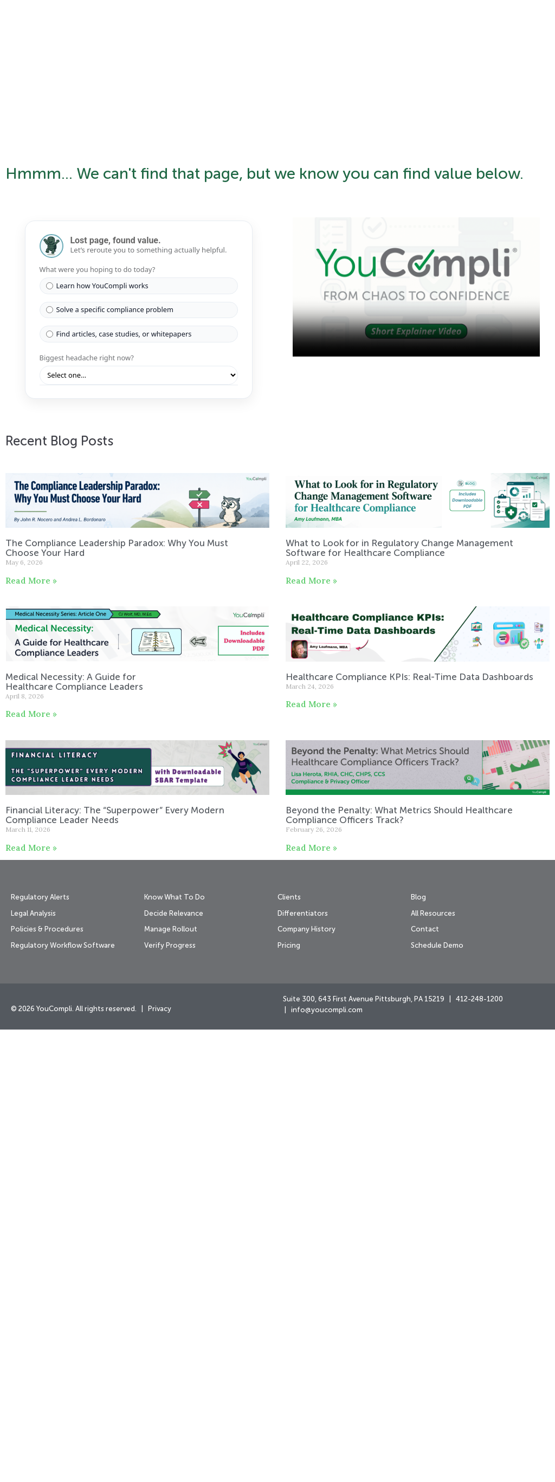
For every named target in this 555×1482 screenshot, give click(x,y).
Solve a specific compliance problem (109, 762)
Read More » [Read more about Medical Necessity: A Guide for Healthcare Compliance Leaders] (31, 1166)
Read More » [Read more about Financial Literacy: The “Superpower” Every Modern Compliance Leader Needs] (31, 1300)
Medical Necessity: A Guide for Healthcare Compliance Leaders (75, 1134)
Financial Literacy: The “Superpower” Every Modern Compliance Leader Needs (114, 1268)
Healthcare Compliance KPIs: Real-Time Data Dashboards (410, 1129)
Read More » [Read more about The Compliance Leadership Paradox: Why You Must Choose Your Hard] (31, 1033)
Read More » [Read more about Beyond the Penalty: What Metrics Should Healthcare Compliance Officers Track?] (311, 1300)
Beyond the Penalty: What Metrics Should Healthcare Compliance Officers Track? (399, 1268)
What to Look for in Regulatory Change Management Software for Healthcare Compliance (399, 1001)
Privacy (159, 1461)
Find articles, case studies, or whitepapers (119, 786)
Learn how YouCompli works (97, 738)
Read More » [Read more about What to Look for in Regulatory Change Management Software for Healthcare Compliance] (311, 1033)
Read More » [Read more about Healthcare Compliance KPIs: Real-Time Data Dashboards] (311, 1156)
